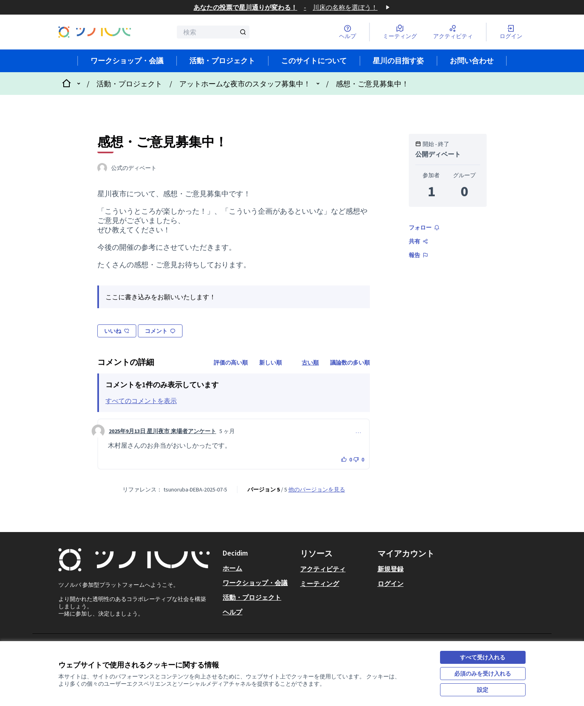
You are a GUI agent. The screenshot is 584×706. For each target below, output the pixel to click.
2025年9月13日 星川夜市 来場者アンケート (162, 431)
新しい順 (270, 362)
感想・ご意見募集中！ (372, 83)
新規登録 (391, 569)
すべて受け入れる (482, 657)
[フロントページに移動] (94, 31)
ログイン (391, 583)
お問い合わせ (472, 60)
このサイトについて (314, 60)
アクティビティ (323, 569)
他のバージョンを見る (316, 489)
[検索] (213, 32)
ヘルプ (232, 612)
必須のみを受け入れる (482, 673)
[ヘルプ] (347, 32)
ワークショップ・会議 (126, 60)
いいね (116, 331)
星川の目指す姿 (398, 60)
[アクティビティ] (453, 32)
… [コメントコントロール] (358, 431)
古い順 (310, 362)
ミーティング (319, 583)
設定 (482, 689)
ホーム (232, 568)
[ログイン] (511, 32)
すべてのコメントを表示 (141, 401)
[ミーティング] (400, 32)
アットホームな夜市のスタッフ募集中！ (245, 83)
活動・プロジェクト (222, 60)
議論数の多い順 (350, 362)
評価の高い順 (231, 362)
